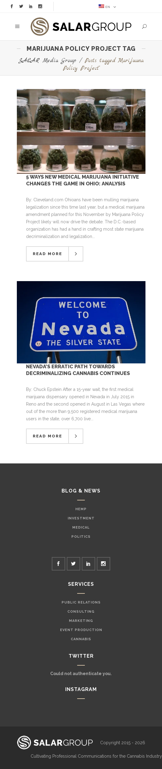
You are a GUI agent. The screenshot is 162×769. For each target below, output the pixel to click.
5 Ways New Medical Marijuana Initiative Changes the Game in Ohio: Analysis (82, 180)
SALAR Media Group (47, 61)
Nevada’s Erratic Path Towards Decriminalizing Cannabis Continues (78, 369)
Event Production (81, 630)
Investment (81, 518)
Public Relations (81, 602)
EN (104, 6)
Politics (81, 537)
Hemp (81, 509)
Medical (81, 527)
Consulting (81, 612)
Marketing (81, 621)
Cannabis (81, 639)
